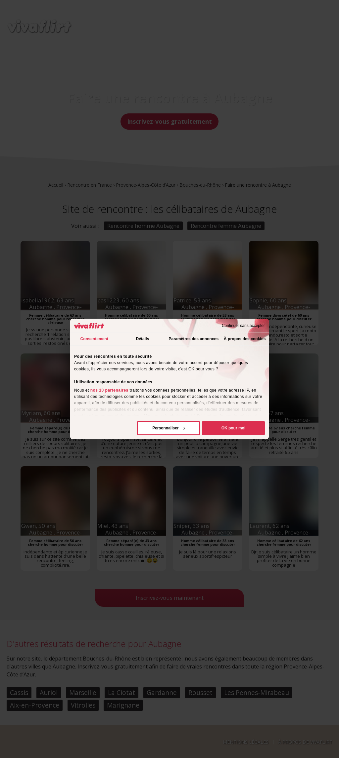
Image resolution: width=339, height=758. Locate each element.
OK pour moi (233, 428)
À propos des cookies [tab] (245, 339)
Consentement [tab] (94, 339)
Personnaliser (168, 428)
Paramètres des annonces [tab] (193, 339)
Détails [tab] (142, 339)
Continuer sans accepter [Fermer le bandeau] (243, 325)
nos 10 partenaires (109, 390)
